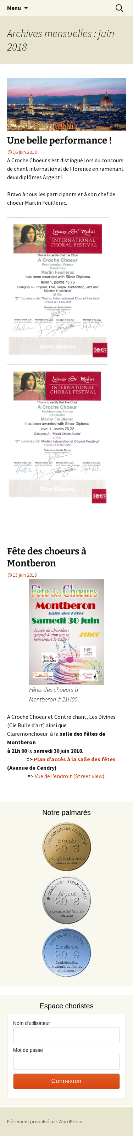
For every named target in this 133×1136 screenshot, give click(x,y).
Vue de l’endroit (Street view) (69, 776)
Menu (14, 7)
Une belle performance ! (59, 140)
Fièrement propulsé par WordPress (44, 1121)
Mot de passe (28, 1050)
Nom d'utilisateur (31, 1023)
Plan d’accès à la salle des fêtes (75, 759)
